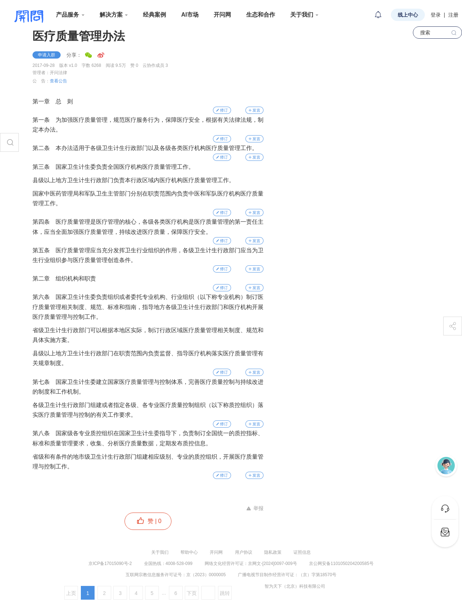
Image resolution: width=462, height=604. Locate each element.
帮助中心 (189, 552)
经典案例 (154, 15)
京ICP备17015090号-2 (110, 563)
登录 (436, 15)
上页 (71, 593)
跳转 (225, 593)
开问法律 (58, 72)
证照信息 (302, 552)
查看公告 (58, 80)
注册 (453, 15)
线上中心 (408, 15)
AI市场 (190, 15)
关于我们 (160, 552)
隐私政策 (273, 552)
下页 (192, 593)
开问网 (222, 15)
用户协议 (243, 552)
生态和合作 (260, 15)
